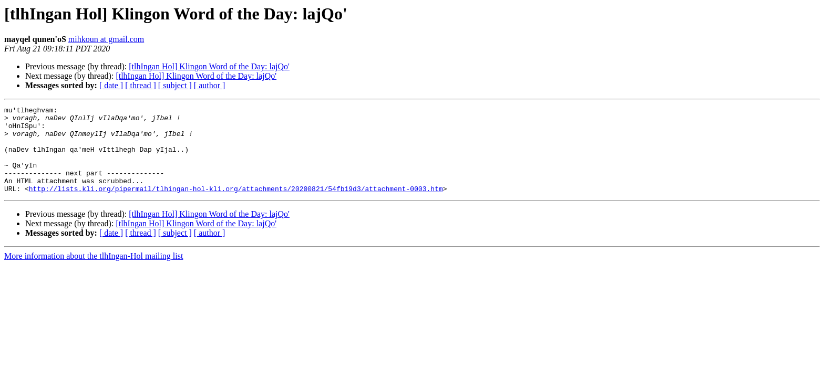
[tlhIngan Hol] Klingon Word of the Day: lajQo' (209, 66)
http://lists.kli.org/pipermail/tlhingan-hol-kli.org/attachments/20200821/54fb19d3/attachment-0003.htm (236, 206)
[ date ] (111, 85)
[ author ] (209, 85)
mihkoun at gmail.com (106, 39)
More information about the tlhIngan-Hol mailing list (93, 273)
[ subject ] (175, 85)
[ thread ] (140, 85)
